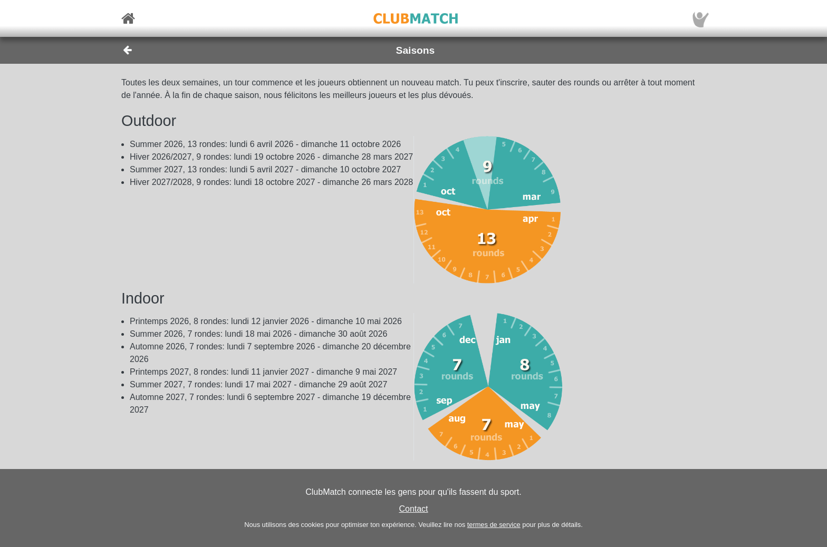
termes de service (494, 525)
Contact (413, 508)
